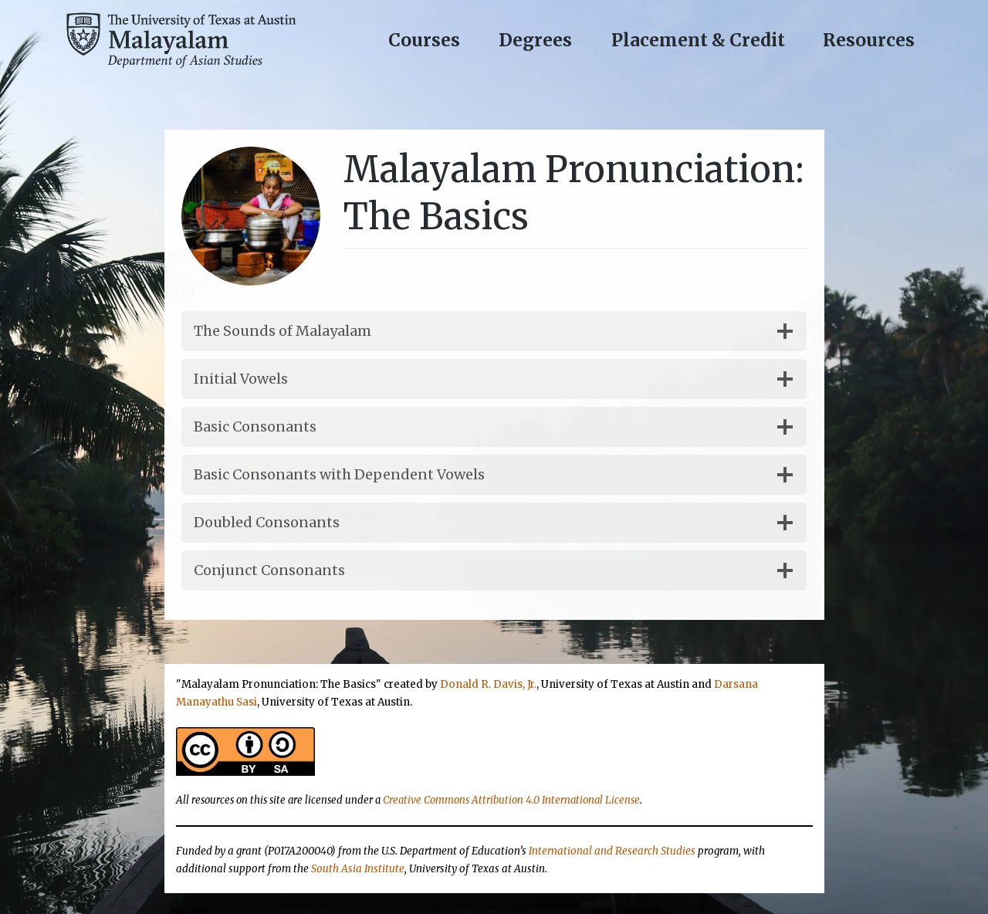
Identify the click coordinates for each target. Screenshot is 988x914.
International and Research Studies (612, 851)
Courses (424, 40)
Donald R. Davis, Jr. (488, 684)
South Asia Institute (357, 868)
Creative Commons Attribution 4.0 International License (511, 800)
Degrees (535, 40)
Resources (869, 40)
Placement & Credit (698, 40)
